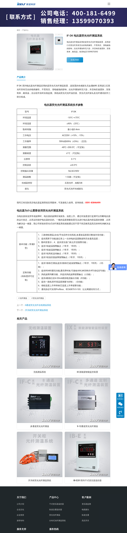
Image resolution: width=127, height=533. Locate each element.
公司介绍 (20, 505)
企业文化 (20, 510)
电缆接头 (85, 510)
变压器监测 (86, 505)
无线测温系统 (39, 372)
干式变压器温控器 (56, 505)
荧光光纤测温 (38, 298)
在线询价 (75, 60)
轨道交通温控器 (55, 510)
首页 (18, 30)
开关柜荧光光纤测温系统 (36, 310)
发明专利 (20, 521)
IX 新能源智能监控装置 (87, 372)
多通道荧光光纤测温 (39, 426)
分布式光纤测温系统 (57, 521)
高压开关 (85, 521)
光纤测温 (23, 298)
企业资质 (20, 516)
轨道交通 (85, 516)
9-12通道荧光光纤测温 (87, 426)
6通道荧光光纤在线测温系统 (38, 305)
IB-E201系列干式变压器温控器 (87, 480)
